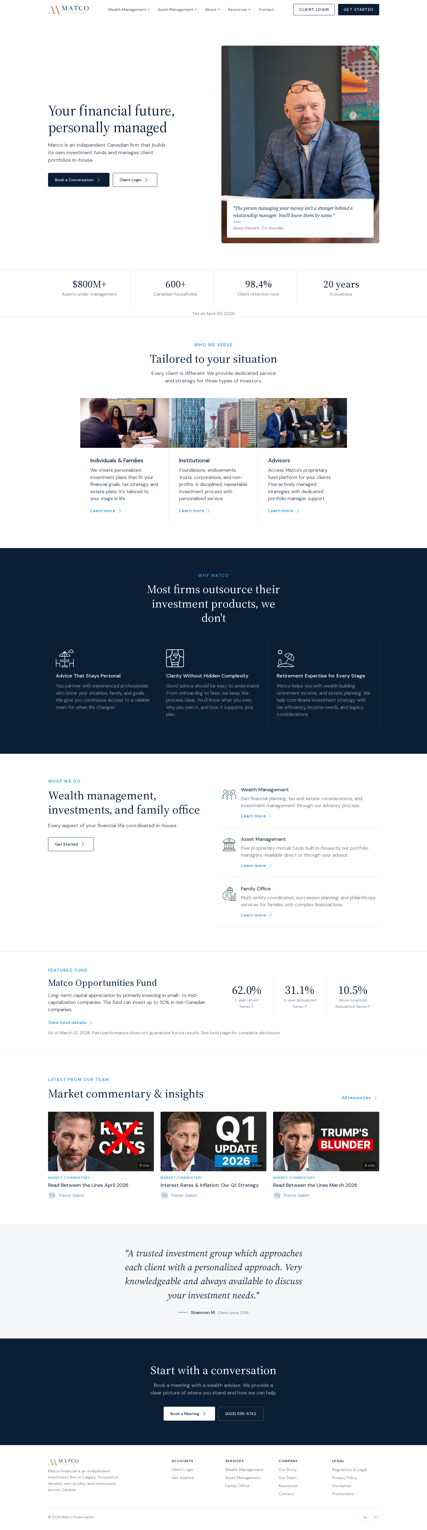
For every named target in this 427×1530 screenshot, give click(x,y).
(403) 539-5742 (240, 1413)
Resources (239, 9)
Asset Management (177, 9)
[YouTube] (375, 1517)
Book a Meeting (189, 1413)
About (212, 9)
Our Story (288, 1469)
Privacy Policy (344, 1477)
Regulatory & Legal (349, 1469)
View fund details (71, 1026)
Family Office (237, 1485)
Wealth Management (129, 9)
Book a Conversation (79, 180)
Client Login (314, 9)
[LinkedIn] (365, 1517)
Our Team (287, 1477)
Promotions (343, 1493)
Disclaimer (341, 1485)
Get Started (358, 9)
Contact (266, 9)
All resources (360, 1101)
